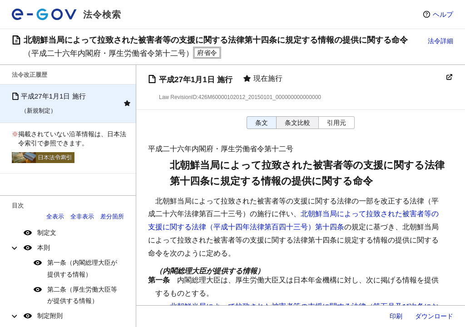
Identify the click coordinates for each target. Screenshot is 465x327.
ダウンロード (434, 316)
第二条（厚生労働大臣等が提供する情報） (82, 295)
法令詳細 (440, 41)
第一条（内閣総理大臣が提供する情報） (82, 268)
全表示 (55, 216)
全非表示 (82, 216)
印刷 (396, 316)
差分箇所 (112, 216)
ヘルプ (443, 14)
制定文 (46, 232)
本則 (43, 247)
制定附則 (50, 315)
